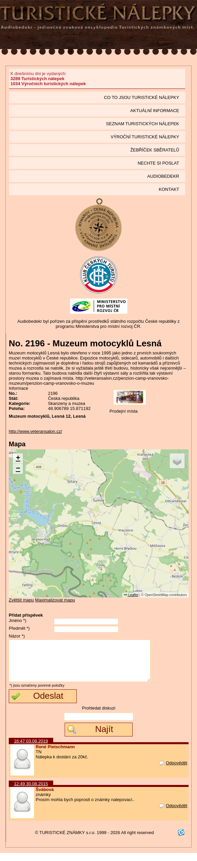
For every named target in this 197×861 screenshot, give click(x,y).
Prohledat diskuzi (99, 716)
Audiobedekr (163, 176)
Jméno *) (17, 620)
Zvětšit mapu (21, 599)
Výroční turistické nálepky (145, 136)
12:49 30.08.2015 (31, 791)
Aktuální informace (154, 110)
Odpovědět (173, 770)
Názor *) (17, 636)
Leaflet (131, 595)
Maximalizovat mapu (55, 599)
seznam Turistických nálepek (142, 123)
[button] (18, 458)
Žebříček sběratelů (154, 149)
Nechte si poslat (158, 163)
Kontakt (169, 189)
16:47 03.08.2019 (31, 749)
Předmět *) (19, 628)
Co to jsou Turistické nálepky (141, 97)
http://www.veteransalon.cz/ (35, 431)
